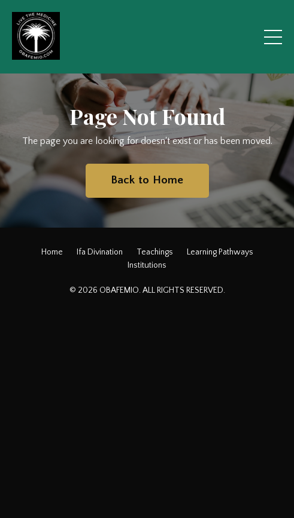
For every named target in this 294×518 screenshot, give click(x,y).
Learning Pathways (220, 252)
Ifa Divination (100, 252)
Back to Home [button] (147, 180)
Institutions (147, 265)
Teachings (155, 252)
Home (52, 252)
